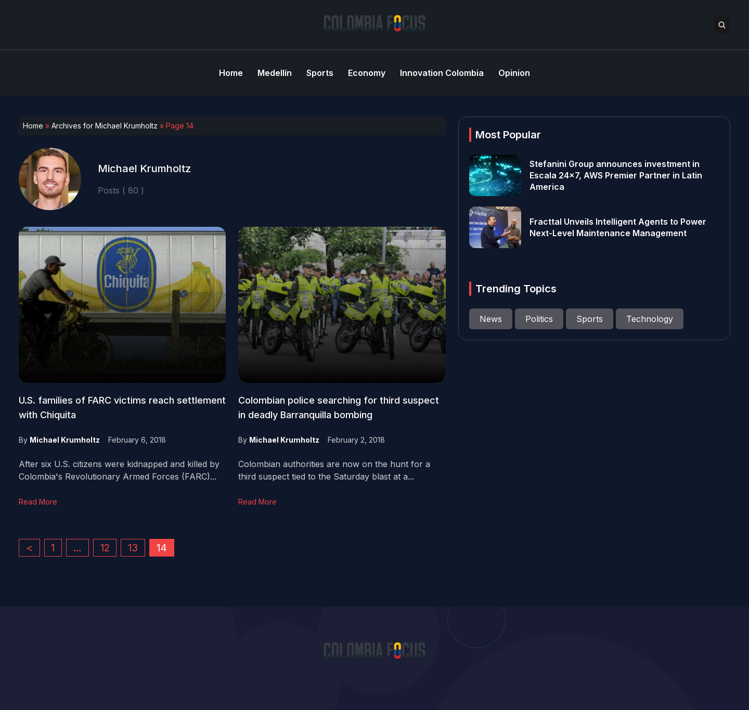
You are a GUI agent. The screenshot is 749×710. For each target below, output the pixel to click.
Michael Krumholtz (65, 439)
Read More (38, 501)
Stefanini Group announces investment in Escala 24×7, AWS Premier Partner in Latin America (616, 175)
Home (33, 125)
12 (105, 547)
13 (133, 547)
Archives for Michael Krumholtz (104, 125)
